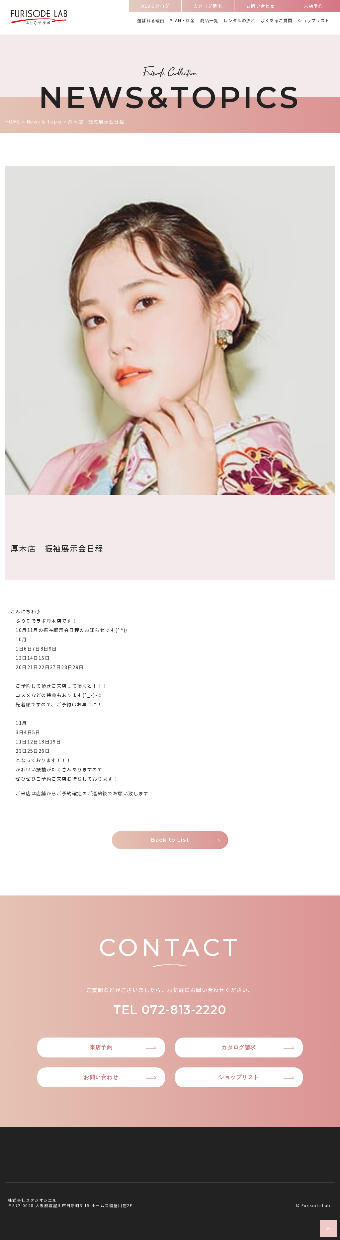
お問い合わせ (260, 8)
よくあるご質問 (277, 21)
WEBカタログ (155, 8)
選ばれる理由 (150, 21)
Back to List (170, 840)
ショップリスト (313, 21)
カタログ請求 (208, 8)
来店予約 (313, 8)
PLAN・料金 (182, 21)
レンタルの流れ (239, 21)
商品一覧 (209, 21)
